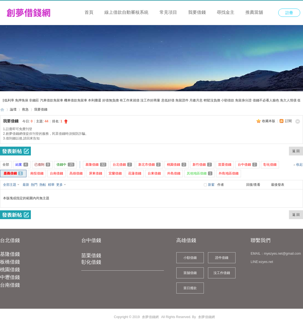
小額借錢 (190, 258)
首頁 (89, 12)
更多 (59, 185)
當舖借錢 (190, 273)
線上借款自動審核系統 (126, 12)
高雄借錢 (186, 240)
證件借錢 (221, 258)
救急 (25, 109)
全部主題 (9, 185)
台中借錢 (91, 240)
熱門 (34, 185)
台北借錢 (10, 240)
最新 (26, 185)
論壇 (13, 109)
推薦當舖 (254, 12)
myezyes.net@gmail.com (282, 254)
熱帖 (42, 185)
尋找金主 (225, 12)
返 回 (296, 151)
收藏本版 (269, 121)
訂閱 (288, 121)
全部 (5, 164)
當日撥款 (190, 288)
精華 (51, 185)
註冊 (289, 12)
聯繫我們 (260, 240)
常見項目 (168, 12)
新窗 (211, 185)
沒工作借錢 (221, 273)
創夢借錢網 (2, 110)
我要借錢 (197, 12)
